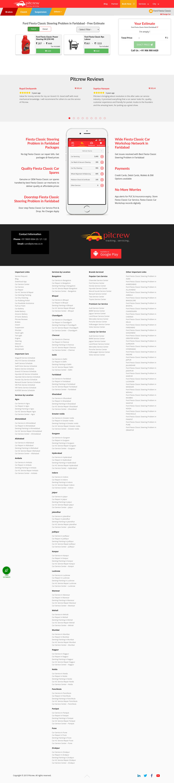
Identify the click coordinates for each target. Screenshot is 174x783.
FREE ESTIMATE (6, 576)
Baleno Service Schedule (24, 369)
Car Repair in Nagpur (60, 656)
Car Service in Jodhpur (60, 536)
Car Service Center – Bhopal (63, 311)
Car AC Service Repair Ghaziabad (65, 406)
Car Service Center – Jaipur (62, 507)
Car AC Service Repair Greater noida (66, 426)
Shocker (18, 330)
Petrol (33, 29)
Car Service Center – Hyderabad (64, 468)
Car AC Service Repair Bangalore (64, 288)
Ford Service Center (96, 283)
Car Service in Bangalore (61, 280)
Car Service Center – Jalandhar (64, 527)
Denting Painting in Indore (62, 482)
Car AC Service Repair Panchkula (64, 701)
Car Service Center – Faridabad (64, 389)
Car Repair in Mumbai (60, 637)
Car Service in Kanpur (60, 555)
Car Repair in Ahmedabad (25, 426)
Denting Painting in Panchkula (64, 698)
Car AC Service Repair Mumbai (64, 642)
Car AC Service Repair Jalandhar (64, 524)
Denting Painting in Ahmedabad (27, 428)
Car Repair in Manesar (60, 597)
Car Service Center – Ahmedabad (28, 434)
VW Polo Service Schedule (25, 385)
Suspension (19, 327)
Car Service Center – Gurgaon (63, 448)
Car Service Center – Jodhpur (63, 547)
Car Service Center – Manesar (63, 605)
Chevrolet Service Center (98, 280)
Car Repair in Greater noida (62, 420)
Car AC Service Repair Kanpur (63, 564)
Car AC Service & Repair (24, 292)
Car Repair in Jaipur (59, 499)
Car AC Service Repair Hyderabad (65, 465)
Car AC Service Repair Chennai (64, 347)
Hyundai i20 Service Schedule (26, 374)
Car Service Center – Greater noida (65, 429)
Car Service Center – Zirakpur (63, 763)
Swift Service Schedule (23, 363)
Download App (21, 281)
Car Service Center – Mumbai (63, 645)
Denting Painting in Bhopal (62, 305)
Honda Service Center (97, 286)
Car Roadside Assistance (24, 303)
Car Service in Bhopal (60, 300)
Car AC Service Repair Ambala (26, 470)
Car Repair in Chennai (60, 342)
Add (48, 50)
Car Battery (19, 308)
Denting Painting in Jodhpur (63, 541)
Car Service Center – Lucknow (63, 586)
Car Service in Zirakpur (61, 752)
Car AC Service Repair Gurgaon (64, 445)
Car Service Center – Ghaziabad (64, 409)
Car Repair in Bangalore (61, 283)
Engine (17, 338)
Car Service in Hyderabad (62, 457)
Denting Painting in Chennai (63, 345)
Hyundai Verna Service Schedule (27, 377)
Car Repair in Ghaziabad (61, 401)
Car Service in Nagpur (60, 654)
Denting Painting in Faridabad (63, 384)
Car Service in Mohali (60, 614)
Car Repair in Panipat (60, 715)
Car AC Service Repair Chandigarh (65, 328)
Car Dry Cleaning (21, 298)
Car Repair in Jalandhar (61, 519)
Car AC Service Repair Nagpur (63, 662)
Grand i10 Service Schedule (25, 371)
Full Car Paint (20, 306)
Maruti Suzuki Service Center (100, 291)
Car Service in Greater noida (63, 418)
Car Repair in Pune (59, 735)
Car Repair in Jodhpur (60, 538)
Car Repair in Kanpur (60, 558)
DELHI (79, 88)
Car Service (19, 287)
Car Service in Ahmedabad (25, 423)
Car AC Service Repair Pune (62, 740)
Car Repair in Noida (59, 676)
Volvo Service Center (97, 327)
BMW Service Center (97, 311)
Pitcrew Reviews (87, 79)
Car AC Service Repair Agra (25, 411)
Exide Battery (20, 311)
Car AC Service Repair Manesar (64, 603)
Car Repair (19, 290)
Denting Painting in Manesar (63, 600)
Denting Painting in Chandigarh (64, 325)
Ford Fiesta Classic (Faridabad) (144, 27)
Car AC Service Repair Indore (63, 485)
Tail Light (18, 335)
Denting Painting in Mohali (62, 620)
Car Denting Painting (23, 295)
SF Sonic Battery (21, 317)
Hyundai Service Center (98, 288)
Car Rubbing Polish (22, 300)
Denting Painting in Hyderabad (64, 462)
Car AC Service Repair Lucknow (64, 583)
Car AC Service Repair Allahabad (27, 451)
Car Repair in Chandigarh (62, 322)
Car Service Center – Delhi (62, 370)
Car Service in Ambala (23, 462)
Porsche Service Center (98, 321)
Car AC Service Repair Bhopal (63, 308)
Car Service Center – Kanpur (63, 566)
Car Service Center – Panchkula (64, 704)
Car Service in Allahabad (24, 442)
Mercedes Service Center (98, 319)
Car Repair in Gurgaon (60, 440)
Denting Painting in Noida (62, 679)
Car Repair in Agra (22, 406)
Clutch (17, 325)
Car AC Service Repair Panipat (63, 721)
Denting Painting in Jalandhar (63, 521)
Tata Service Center (96, 296)
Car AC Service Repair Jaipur (63, 505)
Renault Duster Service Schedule (27, 382)
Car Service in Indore (60, 477)
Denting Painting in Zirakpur (63, 757)
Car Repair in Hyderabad (61, 460)
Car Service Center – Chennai (63, 350)
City (156, 4)
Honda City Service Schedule (26, 379)
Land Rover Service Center (99, 316)
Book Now (128, 4)
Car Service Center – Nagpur (63, 664)
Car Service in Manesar (61, 595)
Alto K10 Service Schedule (25, 360)
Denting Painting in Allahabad (26, 448)
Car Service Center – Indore (62, 488)
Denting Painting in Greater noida (65, 423)
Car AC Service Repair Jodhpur (64, 544)
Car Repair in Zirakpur (60, 755)
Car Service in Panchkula (61, 693)
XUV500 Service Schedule (25, 390)
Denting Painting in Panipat (62, 718)
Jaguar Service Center (97, 313)
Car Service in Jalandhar (61, 516)
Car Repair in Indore (60, 480)
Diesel (45, 29)
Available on (105, 253)
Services (144, 4)
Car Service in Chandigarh (62, 320)
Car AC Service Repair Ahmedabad (28, 431)
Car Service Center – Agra (25, 414)
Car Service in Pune (59, 732)
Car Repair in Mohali (60, 617)
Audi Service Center (96, 308)
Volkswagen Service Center (99, 324)
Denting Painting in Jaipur (62, 502)
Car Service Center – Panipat (63, 723)
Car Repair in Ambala (23, 465)
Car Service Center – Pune (62, 743)
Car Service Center (22, 284)
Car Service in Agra (22, 403)
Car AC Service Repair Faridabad (64, 387)
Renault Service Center (98, 294)
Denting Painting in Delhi (61, 364)
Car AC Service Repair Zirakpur (64, 760)
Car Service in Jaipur (60, 496)
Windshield (19, 349)
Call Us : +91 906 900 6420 (144, 50)
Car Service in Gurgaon (61, 437)
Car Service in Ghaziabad (61, 398)
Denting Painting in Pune (61, 738)
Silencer (18, 344)
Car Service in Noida (60, 673)
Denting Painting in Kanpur (62, 561)
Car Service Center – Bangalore (64, 291)
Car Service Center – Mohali (63, 625)
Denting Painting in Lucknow (63, 580)
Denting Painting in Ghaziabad (64, 404)
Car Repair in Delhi (59, 361)
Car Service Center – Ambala (26, 473)
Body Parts (19, 346)
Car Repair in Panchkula (61, 696)
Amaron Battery (21, 314)
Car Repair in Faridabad (61, 381)
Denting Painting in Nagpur (62, 659)
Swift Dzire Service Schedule (26, 366)
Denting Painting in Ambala (25, 468)
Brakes (17, 322)
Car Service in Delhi (59, 359)
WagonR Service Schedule (25, 358)
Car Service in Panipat (60, 713)
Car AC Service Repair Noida (63, 681)
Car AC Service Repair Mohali (63, 622)
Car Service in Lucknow (61, 575)
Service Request (21, 276)
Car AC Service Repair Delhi (62, 367)
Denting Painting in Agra (24, 409)
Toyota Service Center (97, 299)
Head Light (19, 333)
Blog (105, 4)
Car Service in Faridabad (61, 378)
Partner (114, 4)
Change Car (165, 14)
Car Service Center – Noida (62, 684)
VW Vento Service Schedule (25, 387)
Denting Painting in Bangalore (63, 286)
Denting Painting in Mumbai (63, 639)
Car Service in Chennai (61, 339)
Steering (18, 341)
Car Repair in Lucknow (61, 578)
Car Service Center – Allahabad (27, 453)
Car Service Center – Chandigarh (64, 330)
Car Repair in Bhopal (60, 303)
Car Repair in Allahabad (24, 445)
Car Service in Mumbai (61, 634)
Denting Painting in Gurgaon (63, 443)
